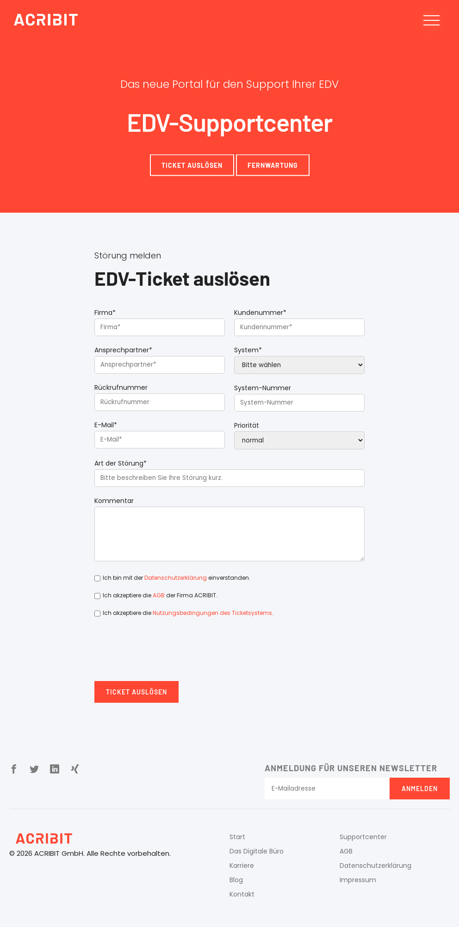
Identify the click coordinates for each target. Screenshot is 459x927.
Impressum (358, 879)
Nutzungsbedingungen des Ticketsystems (212, 613)
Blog (236, 879)
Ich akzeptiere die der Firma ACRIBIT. (160, 595)
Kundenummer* (260, 312)
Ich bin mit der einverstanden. (176, 578)
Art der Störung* (120, 463)
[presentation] (164, 654)
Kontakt (242, 894)
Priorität (246, 425)
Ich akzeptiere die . (188, 613)
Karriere (242, 865)
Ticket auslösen (136, 692)
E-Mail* (105, 425)
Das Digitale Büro (257, 851)
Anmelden (420, 788)
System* (248, 350)
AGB (159, 595)
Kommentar (114, 500)
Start (237, 836)
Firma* (105, 312)
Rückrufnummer (121, 387)
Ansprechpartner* (123, 350)
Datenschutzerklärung (175, 578)
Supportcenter (363, 836)
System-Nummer (262, 388)
